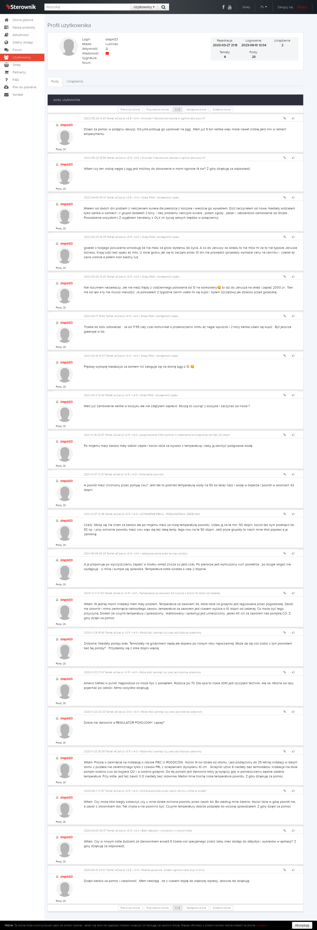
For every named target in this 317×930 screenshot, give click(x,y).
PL (264, 7)
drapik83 (66, 125)
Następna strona (196, 109)
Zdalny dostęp (18, 42)
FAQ (11, 80)
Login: (86, 39)
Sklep (246, 7)
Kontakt (13, 95)
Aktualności (16, 35)
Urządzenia (75, 81)
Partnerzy (15, 72)
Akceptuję (302, 925)
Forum (13, 50)
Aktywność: (90, 49)
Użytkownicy (144, 7)
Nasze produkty (19, 27)
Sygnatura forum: (89, 60)
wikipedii (261, 925)
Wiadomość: (90, 53)
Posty (55, 81)
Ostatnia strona (222, 109)
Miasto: (87, 44)
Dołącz (302, 7)
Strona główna (18, 20)
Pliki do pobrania (20, 87)
